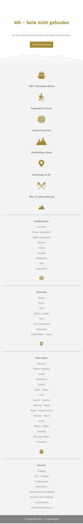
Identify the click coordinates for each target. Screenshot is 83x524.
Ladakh (41, 374)
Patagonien (41, 329)
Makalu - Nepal (41, 426)
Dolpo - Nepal (41, 390)
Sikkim (41, 385)
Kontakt (41, 253)
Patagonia (42, 442)
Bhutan (41, 298)
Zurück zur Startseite (41, 45)
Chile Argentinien (41, 324)
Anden (42, 421)
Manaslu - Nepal (41, 416)
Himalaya (41, 364)
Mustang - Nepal (42, 406)
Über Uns (41, 243)
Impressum (41, 269)
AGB (41, 264)
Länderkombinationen (41, 508)
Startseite (41, 227)
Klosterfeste (41, 487)
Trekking (41, 471)
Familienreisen (42, 503)
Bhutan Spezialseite (41, 232)
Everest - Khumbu (41, 400)
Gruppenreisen (41, 482)
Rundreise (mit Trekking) (41, 497)
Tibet (41, 308)
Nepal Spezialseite (41, 238)
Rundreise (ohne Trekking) (41, 492)
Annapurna (41, 379)
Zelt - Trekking (42, 477)
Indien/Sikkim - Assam (41, 335)
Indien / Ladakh (41, 314)
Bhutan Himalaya (41, 369)
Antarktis (41, 432)
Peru (42, 319)
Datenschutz (41, 258)
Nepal (41, 303)
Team (41, 248)
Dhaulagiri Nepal (42, 437)
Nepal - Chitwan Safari (41, 411)
